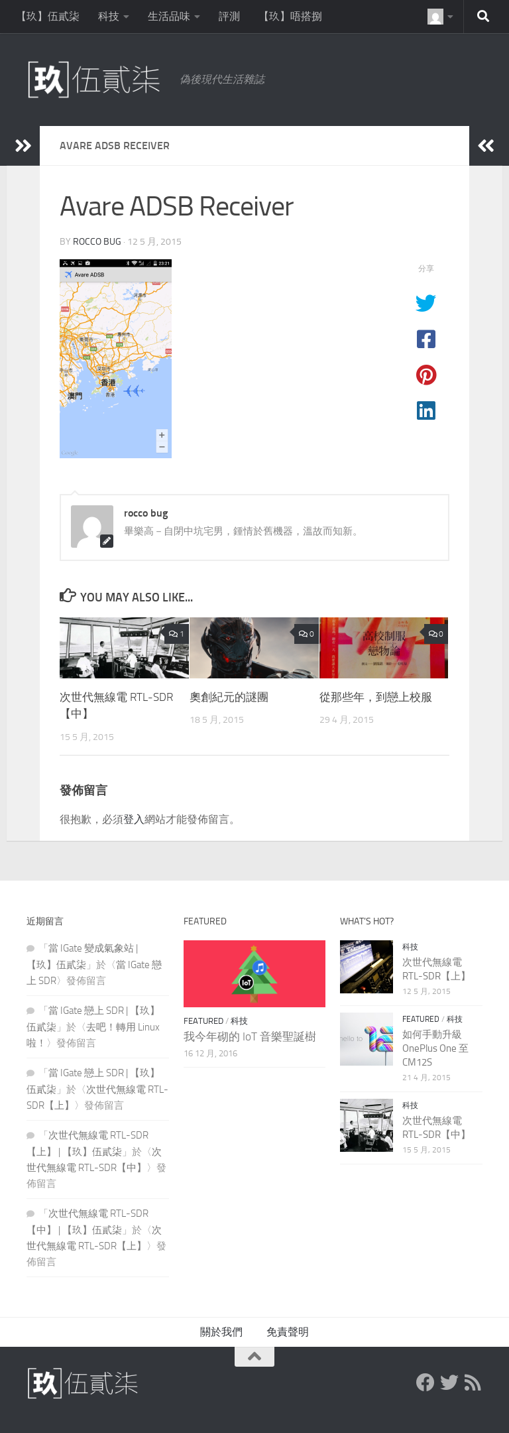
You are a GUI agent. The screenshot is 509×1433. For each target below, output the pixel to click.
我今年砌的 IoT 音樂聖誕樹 (250, 1036)
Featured (203, 1021)
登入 (133, 819)
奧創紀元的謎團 (229, 697)
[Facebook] (425, 1382)
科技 (108, 16)
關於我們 (221, 1332)
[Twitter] (449, 1382)
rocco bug (97, 241)
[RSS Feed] (473, 1382)
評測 (229, 16)
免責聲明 (287, 1332)
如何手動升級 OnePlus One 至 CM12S (435, 1048)
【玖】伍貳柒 (48, 16)
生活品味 (169, 16)
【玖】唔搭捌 (290, 16)
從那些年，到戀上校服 (375, 697)
